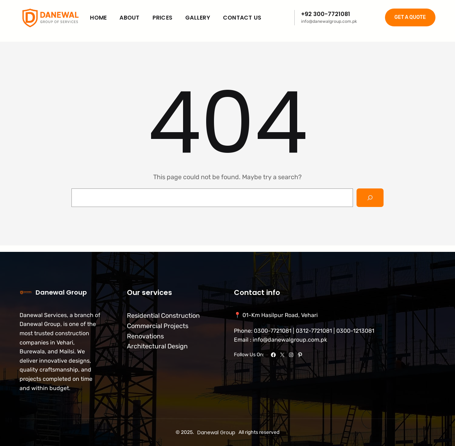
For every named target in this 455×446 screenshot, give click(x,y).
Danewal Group (61, 292)
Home (98, 18)
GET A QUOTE (410, 17)
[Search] (370, 197)
